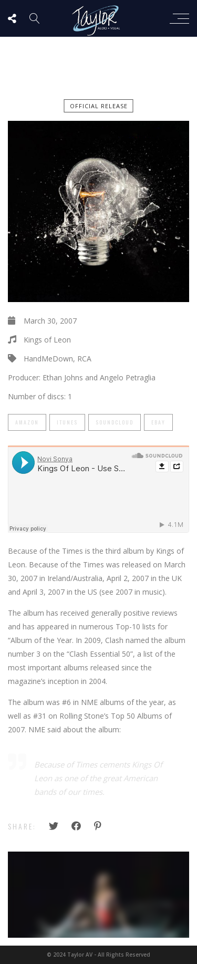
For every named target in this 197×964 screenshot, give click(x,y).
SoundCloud (114, 422)
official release (99, 106)
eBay (158, 422)
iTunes (67, 422)
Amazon (27, 422)
